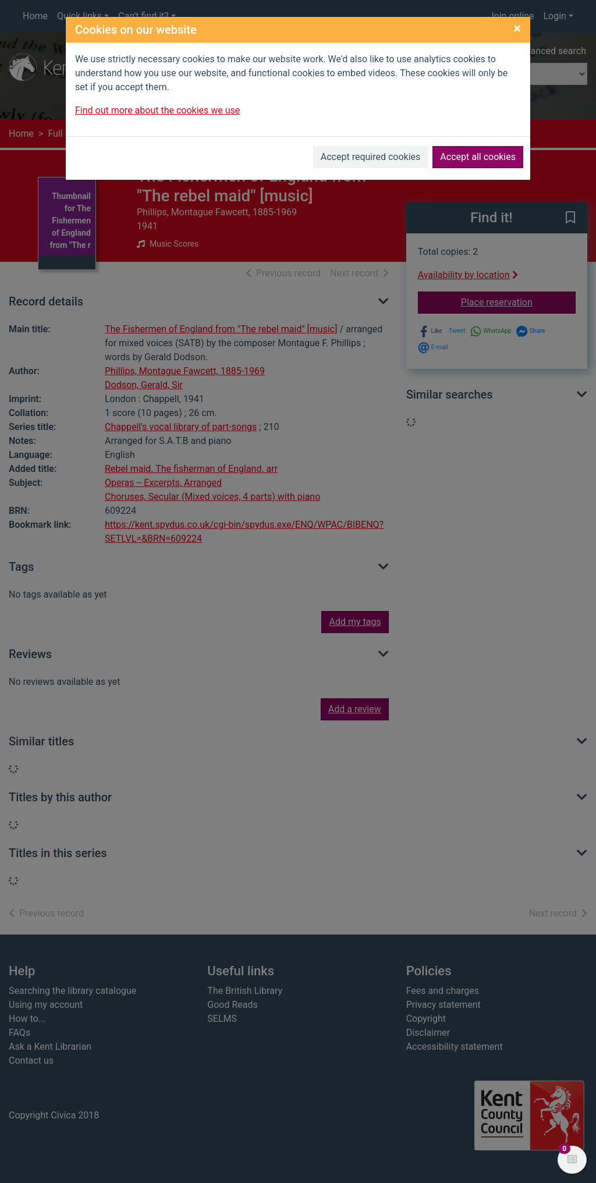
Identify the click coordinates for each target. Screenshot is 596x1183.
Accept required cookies (371, 156)
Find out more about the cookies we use (157, 110)
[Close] (517, 28)
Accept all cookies (478, 156)
